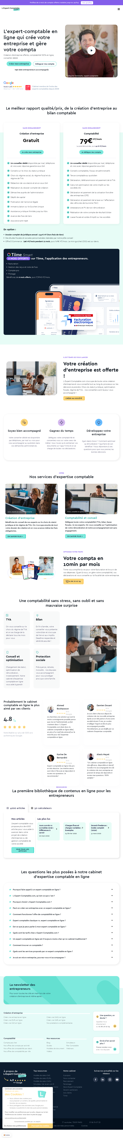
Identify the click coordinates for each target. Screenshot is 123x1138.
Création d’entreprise (20, 518)
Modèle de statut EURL (42, 1083)
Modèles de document (55, 1053)
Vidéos (49, 1056)
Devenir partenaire (70, 1095)
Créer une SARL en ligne (56, 1025)
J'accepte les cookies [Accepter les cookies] (40, 1126)
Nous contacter (69, 1083)
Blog (48, 1047)
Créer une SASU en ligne (56, 1022)
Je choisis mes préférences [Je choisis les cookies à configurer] (15, 1126)
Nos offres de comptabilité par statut (18, 1053)
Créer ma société (74, 398)
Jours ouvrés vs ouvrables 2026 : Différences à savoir (46, 834)
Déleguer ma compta (44, 64)
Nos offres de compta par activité (16, 1050)
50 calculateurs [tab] (42, 812)
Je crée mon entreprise (31, 152)
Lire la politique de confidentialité (15, 1118)
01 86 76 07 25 (73, 581)
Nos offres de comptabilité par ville (17, 1056)
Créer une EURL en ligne (13, 1025)
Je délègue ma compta (91, 152)
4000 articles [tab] (16, 812)
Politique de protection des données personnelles (54, 1130)
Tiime (65, 1100)
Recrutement (68, 1086)
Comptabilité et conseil (81, 518)
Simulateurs (70, 1047)
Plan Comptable (72, 1050)
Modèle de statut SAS (42, 1080)
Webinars (70, 1053)
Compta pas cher (10, 1047)
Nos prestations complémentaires (59, 1028)
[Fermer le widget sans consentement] (14, 1088)
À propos (66, 1080)
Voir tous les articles (22, 855)
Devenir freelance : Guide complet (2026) (99, 832)
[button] (6, 1135)
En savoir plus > (15, 536)
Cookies (84, 1130)
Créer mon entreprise (19, 64)
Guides (49, 1050)
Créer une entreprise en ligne (15, 1022)
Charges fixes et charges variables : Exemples (73, 832)
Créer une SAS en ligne (12, 1028)
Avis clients (67, 1097)
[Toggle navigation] (118, 9)
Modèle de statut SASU (42, 1086)
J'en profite (87, 3)
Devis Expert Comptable (72, 1092)
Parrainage (67, 1089)
